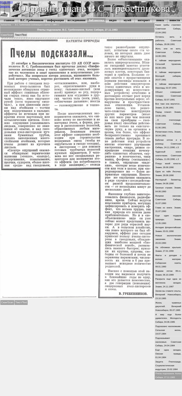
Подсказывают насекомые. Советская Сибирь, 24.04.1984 (168, 342)
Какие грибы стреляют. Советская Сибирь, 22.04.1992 (168, 29)
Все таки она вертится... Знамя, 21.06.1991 (168, 106)
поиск (160, 20)
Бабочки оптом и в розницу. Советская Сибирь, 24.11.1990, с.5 (168, 144)
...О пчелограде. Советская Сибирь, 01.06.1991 (168, 124)
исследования (77, 20)
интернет (144, 20)
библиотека (96, 20)
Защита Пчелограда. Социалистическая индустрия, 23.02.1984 (168, 365)
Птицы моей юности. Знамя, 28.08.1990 (168, 165)
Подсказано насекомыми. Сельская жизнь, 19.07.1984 (168, 330)
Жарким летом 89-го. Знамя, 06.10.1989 (168, 273)
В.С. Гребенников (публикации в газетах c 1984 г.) (37, 25)
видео (112, 20)
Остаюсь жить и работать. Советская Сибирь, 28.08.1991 (168, 41)
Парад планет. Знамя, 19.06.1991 (168, 114)
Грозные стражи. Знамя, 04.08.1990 (168, 189)
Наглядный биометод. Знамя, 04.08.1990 (168, 181)
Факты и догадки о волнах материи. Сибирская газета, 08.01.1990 (168, 261)
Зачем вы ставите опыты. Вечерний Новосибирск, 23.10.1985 (168, 295)
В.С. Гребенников (31, 20)
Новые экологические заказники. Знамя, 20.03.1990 (168, 239)
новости (174, 20)
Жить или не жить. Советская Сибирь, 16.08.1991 (168, 52)
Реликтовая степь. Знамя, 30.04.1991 (168, 133)
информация (55, 20)
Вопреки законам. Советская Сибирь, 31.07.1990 (168, 200)
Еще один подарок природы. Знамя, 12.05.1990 (168, 219)
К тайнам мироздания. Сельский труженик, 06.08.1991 (168, 64)
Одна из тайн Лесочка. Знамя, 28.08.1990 (168, 173)
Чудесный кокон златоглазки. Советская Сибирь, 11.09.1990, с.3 (168, 155)
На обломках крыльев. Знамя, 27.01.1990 (168, 249)
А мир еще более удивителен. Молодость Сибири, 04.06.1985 (168, 318)
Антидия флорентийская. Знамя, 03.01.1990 (168, 229)
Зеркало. (5, 6)
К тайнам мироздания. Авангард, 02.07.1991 (168, 86)
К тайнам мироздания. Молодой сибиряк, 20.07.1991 (168, 76)
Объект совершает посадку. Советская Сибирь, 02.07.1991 (168, 96)
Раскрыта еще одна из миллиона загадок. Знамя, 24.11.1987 (168, 283)
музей (127, 20)
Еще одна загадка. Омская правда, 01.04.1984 (168, 354)
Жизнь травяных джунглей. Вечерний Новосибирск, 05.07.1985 (168, 306)
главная (9, 20)
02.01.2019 (6, 2)
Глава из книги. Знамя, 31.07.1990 (168, 209)
